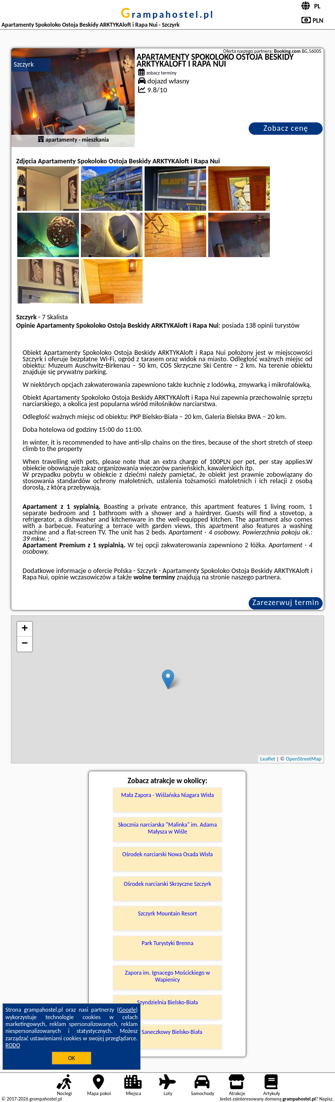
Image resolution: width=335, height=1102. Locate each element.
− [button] (25, 644)
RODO (12, 1045)
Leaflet (268, 759)
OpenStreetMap (303, 759)
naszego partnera (255, 577)
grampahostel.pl (167, 14)
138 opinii (259, 325)
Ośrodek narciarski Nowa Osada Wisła (167, 854)
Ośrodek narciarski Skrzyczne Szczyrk (167, 883)
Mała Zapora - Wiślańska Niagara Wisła (167, 795)
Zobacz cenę (285, 128)
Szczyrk (24, 64)
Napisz (326, 1099)
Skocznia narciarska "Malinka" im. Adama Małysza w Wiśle (167, 828)
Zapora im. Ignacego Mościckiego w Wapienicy (167, 976)
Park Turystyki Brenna (167, 943)
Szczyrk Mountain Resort (167, 913)
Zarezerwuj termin (285, 602)
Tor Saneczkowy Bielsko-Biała (167, 1031)
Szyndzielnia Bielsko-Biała (167, 1002)
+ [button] (25, 629)
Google (127, 1009)
